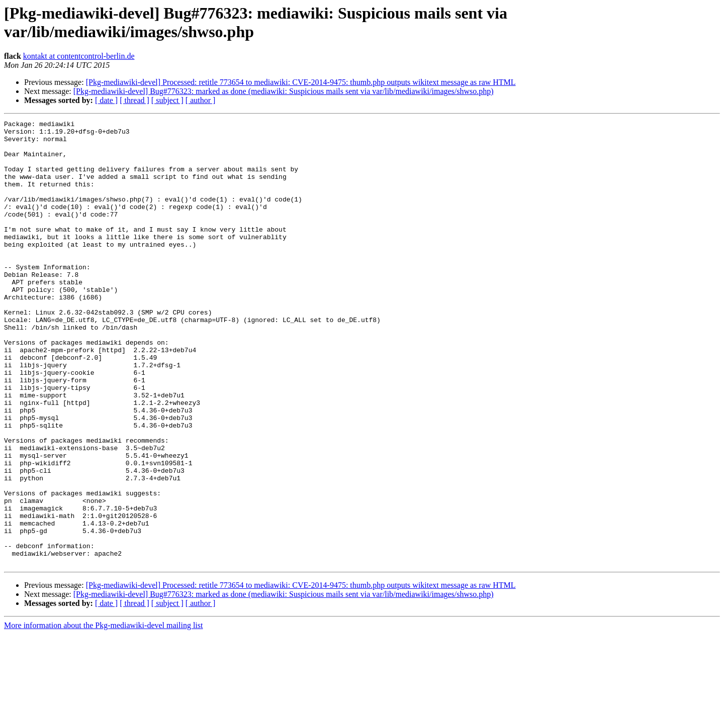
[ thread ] (134, 100)
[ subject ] (167, 100)
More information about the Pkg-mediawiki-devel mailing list (103, 714)
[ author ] (201, 100)
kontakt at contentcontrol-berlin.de (79, 56)
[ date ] (106, 100)
